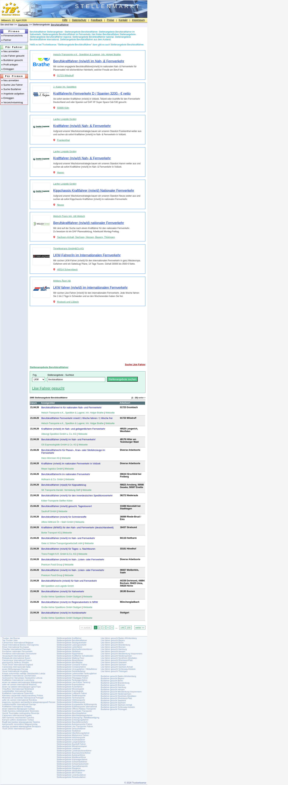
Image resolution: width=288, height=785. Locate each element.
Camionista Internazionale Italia (16, 667)
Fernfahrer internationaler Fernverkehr (19, 654)
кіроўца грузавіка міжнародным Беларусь (21, 726)
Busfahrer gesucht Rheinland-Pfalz (116, 698)
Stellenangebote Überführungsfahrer (73, 733)
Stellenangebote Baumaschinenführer (74, 753)
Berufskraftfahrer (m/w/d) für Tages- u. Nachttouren (68, 548)
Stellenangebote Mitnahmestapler (72, 746)
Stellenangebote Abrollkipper (69, 662)
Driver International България (15, 647)
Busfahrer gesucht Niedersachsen (116, 694)
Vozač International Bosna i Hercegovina (20, 645)
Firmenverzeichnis (12, 35)
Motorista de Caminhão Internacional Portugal (22, 698)
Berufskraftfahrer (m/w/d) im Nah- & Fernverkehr (88, 61)
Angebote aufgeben (12, 93)
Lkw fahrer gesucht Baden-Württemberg (119, 638)
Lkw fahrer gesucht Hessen (113, 651)
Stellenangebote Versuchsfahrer (71, 728)
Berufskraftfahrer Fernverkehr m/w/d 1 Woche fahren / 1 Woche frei (77, 418)
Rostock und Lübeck (68, 301)
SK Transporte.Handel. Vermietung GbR (60, 490)
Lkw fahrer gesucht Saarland (114, 662)
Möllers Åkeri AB (62, 280)
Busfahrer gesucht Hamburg (113, 687)
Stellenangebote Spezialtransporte (72, 766)
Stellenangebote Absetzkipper (70, 660)
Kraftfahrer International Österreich (17, 693)
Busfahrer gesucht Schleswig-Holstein (118, 707)
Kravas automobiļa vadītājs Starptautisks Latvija (23, 673)
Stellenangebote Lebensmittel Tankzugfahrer (77, 673)
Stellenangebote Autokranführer (71, 755)
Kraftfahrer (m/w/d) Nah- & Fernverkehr (82, 126)
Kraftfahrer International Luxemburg (18, 680)
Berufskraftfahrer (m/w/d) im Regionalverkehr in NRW (69, 602)
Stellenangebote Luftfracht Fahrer (72, 693)
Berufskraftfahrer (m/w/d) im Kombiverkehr (63, 612)
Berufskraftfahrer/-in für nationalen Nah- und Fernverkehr (71, 407)
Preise (110, 20)
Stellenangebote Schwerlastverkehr (73, 764)
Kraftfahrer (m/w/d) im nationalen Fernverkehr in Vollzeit (70, 463)
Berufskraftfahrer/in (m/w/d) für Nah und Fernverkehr (69, 580)
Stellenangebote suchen (122, 379)
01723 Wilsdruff (65, 75)
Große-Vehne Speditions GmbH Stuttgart (61, 596)
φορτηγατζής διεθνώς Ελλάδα (15, 662)
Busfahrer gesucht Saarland (113, 700)
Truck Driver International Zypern (17, 728)
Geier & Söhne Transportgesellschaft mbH (62, 543)
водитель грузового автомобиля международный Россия (28, 702)
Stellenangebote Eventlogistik (70, 691)
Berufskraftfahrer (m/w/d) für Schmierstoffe (63, 516)
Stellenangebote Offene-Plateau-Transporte (76, 709)
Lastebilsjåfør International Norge (17, 691)
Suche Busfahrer (11, 89)
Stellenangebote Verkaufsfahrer (71, 770)
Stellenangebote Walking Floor (70, 658)
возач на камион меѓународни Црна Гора (21, 687)
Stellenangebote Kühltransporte (71, 702)
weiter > (141, 398)
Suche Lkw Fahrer (12, 84)
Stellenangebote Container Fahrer (72, 665)
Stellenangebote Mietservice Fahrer (73, 735)
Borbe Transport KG (51, 532)
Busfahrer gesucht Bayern (112, 678)
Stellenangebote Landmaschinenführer (74, 751)
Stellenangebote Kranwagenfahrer (72, 759)
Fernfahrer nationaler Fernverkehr (17, 651)
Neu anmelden (10, 51)
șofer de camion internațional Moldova (19, 684)
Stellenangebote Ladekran (68, 748)
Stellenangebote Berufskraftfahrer (49, 367)
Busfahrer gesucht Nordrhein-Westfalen (118, 696)
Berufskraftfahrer (60, 24)
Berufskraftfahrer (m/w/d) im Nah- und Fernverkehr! (68, 439)
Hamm (60, 172)
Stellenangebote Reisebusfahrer (71, 777)
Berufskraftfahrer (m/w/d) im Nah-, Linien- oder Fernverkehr (72, 559)
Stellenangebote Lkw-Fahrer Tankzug (73, 682)
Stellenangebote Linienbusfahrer (71, 775)
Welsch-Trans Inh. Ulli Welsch (69, 216)
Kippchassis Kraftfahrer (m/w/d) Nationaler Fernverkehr (93, 190)
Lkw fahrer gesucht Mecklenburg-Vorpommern (121, 654)
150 (129, 627)
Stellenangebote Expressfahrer (70, 684)
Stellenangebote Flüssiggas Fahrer (72, 678)
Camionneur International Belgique (17, 642)
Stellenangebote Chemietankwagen (73, 676)
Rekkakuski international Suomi (16, 658)
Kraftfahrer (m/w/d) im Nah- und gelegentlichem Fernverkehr (73, 428)
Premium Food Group (51, 564)
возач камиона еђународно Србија (18, 709)
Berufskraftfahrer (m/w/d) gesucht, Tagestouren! (66, 506)
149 (122, 627)
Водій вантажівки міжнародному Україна (21, 722)
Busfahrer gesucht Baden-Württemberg (118, 676)
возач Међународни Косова (15, 669)
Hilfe (64, 20)
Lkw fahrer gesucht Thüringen (114, 671)
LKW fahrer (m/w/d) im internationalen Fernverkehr (90, 287)
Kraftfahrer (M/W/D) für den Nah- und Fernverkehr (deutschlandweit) (77, 527)
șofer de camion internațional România (19, 700)
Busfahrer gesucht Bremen (113, 685)
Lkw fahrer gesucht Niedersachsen (116, 656)
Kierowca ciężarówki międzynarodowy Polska (22, 695)
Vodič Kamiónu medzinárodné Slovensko (20, 711)
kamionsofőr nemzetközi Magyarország (19, 724)
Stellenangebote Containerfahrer (71, 667)
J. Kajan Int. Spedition (64, 86)
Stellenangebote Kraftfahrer (69, 638)
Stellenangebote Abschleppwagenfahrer (74, 715)
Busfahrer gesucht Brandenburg (115, 683)
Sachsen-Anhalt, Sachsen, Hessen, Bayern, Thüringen (86, 237)
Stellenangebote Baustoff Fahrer (71, 744)
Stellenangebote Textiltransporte (71, 695)
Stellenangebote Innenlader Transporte (74, 711)
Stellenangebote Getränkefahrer (71, 671)
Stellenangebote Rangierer (69, 768)
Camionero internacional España (17, 715)
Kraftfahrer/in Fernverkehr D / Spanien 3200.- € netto (92, 93)
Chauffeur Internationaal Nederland (18, 689)
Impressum (138, 20)
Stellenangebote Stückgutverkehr (72, 642)
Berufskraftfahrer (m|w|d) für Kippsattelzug (63, 484)
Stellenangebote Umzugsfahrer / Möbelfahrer (77, 669)
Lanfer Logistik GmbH (64, 119)
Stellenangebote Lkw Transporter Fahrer (75, 726)
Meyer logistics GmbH (52, 468)
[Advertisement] (87, 334)
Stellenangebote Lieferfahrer (69, 647)
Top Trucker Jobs (10, 640)
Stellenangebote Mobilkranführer (71, 757)
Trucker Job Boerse (11, 638)
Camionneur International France (17, 660)
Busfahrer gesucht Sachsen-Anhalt (116, 705)
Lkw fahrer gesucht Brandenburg (115, 645)
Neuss (60, 204)
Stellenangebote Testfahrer (69, 731)
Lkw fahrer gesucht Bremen (113, 647)
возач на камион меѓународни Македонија (22, 682)
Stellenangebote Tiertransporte (70, 698)
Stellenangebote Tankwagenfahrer (72, 680)
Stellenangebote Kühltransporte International (77, 706)
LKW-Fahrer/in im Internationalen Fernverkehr (87, 255)
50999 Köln (63, 107)
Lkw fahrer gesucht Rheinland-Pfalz (117, 660)
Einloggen (7, 69)
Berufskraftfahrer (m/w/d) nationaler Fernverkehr (88, 223)
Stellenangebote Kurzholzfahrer (71, 740)
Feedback (96, 20)
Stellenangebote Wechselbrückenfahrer (74, 649)
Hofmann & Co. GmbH (52, 479)
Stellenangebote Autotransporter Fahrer (74, 724)
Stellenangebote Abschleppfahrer (72, 713)
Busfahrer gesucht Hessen (113, 689)
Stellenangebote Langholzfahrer (71, 742)
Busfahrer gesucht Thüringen (114, 709)
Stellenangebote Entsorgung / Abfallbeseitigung (78, 717)
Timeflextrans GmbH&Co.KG (68, 248)
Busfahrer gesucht (12, 60)
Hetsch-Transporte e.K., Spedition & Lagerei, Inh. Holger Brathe (87, 54)
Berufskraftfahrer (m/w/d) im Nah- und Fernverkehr (68, 538)
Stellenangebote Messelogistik (70, 689)
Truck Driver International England (17, 665)
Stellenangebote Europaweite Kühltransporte (77, 704)
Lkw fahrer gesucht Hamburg (114, 649)
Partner (6, 40)
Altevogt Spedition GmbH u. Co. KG (58, 434)
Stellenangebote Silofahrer (69, 651)
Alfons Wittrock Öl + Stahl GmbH (57, 522)
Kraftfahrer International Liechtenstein (19, 676)
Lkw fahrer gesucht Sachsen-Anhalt (117, 667)
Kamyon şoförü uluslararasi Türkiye (18, 720)
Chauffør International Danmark (16, 649)
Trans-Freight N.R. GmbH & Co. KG (58, 554)
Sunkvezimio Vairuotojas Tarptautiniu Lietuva (22, 678)
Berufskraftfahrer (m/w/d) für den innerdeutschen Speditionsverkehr (77, 495)
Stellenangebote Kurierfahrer (70, 687)
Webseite (110, 412)
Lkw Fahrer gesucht (12, 55)
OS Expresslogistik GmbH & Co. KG (59, 444)
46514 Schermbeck (67, 269)
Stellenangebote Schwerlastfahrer (72, 762)
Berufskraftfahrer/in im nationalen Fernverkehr (65, 474)
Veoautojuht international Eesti (16, 656)
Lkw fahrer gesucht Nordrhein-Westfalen (119, 658)
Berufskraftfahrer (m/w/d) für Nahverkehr (62, 591)
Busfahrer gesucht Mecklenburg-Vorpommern (121, 692)
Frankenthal (63, 140)
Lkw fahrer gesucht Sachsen (113, 665)
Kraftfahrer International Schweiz (17, 706)
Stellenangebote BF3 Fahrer (69, 773)
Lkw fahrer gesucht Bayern (113, 640)
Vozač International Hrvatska (15, 671)
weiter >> (139, 627)
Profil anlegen (9, 64)
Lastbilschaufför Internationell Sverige (19, 704)
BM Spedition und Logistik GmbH (57, 586)
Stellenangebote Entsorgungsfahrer (73, 720)
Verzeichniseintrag (12, 102)
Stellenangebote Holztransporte (71, 737)
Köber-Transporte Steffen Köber (57, 500)
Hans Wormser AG (50, 458)
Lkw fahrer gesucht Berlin (112, 642)
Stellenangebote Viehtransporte (71, 700)
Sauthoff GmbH (49, 511)
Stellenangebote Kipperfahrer (70, 654)
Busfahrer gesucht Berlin (112, 681)
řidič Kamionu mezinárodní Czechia (18, 717)
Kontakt (123, 20)
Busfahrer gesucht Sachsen (113, 703)
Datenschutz (79, 20)
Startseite (23, 24)
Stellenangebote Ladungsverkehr (71, 645)
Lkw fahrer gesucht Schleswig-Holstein (118, 669)
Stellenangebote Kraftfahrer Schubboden (75, 656)
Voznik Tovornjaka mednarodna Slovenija (20, 713)
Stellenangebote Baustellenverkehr (72, 722)
